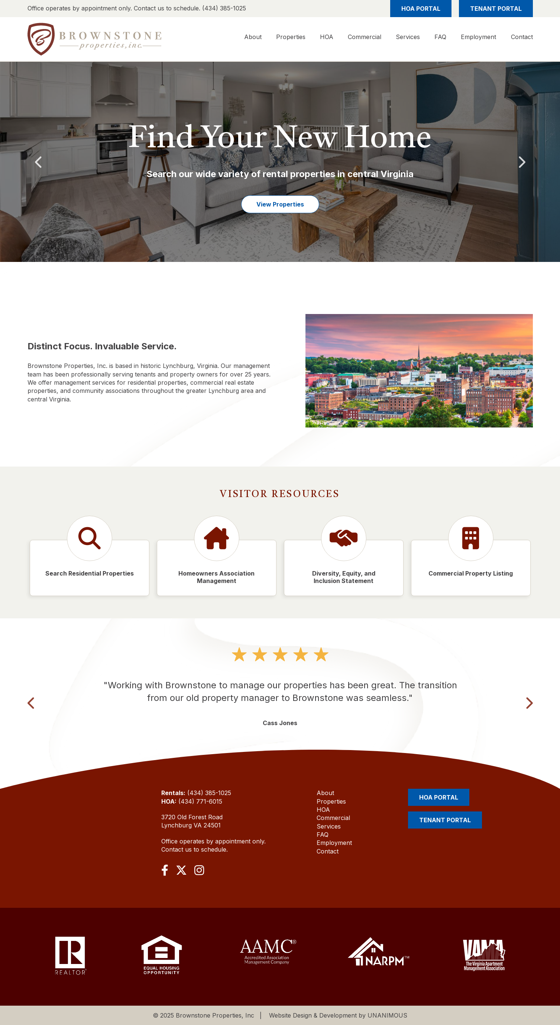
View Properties (280, 204)
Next (521, 161)
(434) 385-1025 (209, 793)
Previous (39, 161)
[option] (280, 162)
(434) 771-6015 (200, 801)
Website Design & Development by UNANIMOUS (338, 1015)
